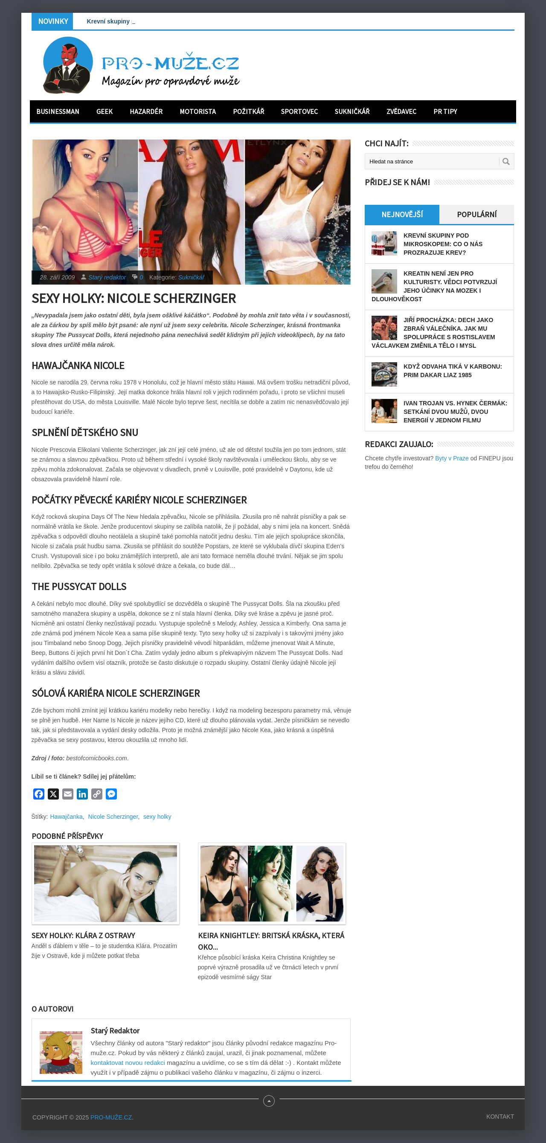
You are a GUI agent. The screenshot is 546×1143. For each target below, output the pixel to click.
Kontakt (500, 1116)
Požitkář (248, 111)
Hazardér (146, 111)
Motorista (198, 111)
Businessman (57, 111)
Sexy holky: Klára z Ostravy (83, 935)
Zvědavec (401, 111)
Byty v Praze (452, 458)
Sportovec (299, 111)
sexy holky (157, 816)
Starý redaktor (107, 277)
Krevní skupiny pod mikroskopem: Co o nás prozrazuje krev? (443, 244)
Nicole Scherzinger (113, 816)
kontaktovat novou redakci (128, 1062)
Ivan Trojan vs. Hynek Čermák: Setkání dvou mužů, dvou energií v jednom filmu (455, 412)
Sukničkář (352, 111)
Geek (104, 111)
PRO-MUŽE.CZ (111, 1117)
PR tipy (445, 111)
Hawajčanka (66, 816)
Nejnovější (402, 214)
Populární (477, 214)
